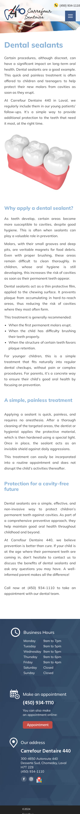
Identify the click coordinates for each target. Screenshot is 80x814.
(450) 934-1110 (70, 5)
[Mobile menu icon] (70, 16)
